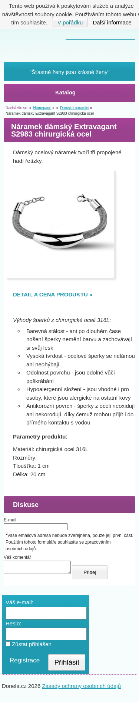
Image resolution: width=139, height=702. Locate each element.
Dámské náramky (74, 108)
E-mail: (10, 520)
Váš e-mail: (19, 604)
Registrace (25, 662)
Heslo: (13, 625)
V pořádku (70, 22)
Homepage (42, 108)
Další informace (112, 22)
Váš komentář (17, 557)
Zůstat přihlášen (29, 646)
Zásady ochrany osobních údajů (81, 688)
